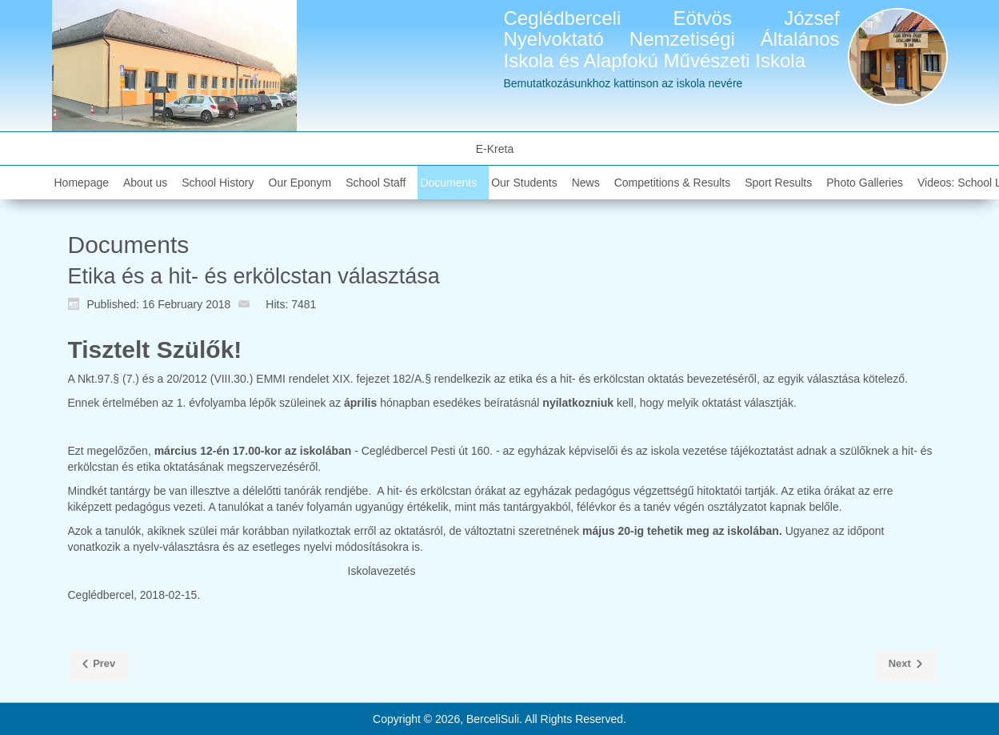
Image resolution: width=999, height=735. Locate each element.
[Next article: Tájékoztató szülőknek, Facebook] (907, 666)
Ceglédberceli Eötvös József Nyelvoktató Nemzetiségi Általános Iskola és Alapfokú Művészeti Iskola (672, 39)
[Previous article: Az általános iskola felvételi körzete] (98, 666)
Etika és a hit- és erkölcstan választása (254, 276)
